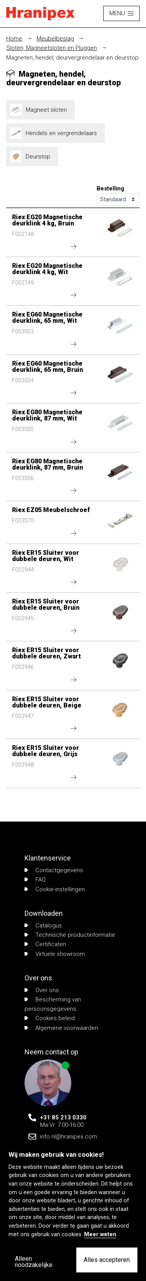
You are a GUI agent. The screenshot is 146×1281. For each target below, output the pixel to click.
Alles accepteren (107, 1259)
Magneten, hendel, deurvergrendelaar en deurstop (72, 57)
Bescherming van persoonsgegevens (53, 1004)
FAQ (35, 879)
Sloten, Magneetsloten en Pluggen (51, 47)
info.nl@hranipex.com (68, 1136)
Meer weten (100, 1234)
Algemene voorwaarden (61, 1027)
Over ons (42, 990)
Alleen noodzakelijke (34, 1262)
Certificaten (45, 944)
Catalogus (43, 925)
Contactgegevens (54, 870)
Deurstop (32, 156)
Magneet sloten (40, 110)
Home (14, 38)
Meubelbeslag (55, 38)
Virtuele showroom (55, 953)
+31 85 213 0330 (63, 1117)
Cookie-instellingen (55, 889)
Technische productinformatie (70, 934)
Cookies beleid (50, 1018)
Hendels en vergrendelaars (55, 133)
